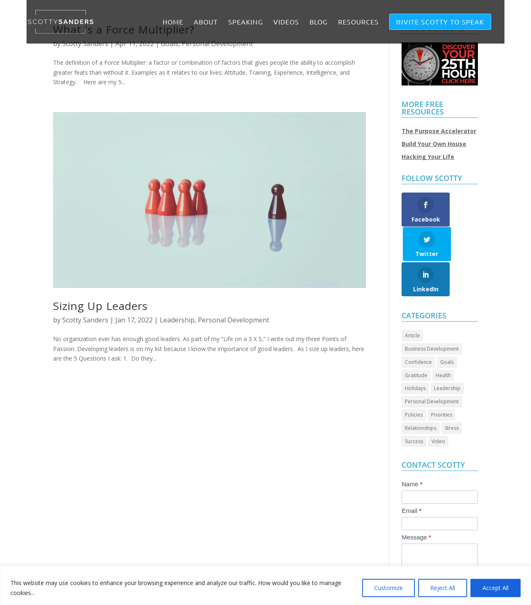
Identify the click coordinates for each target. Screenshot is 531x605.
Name (412, 449)
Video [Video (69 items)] (438, 406)
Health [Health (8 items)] (443, 340)
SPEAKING (245, 22)
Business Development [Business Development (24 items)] (432, 314)
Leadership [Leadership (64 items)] (447, 353)
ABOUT (206, 22)
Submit (420, 562)
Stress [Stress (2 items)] (452, 393)
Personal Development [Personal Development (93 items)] (432, 367)
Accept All (495, 588)
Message (416, 502)
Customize (388, 588)
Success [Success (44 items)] (414, 406)
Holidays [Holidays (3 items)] (415, 353)
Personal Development (217, 43)
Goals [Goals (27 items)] (447, 327)
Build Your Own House (434, 144)
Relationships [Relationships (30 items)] (420, 393)
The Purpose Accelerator (439, 131)
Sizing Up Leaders (100, 305)
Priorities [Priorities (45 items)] (441, 380)
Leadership (177, 319)
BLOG (318, 22)
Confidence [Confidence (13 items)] (418, 327)
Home (173, 22)
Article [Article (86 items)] (412, 301)
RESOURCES (358, 22)
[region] (265, 585)
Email (411, 476)
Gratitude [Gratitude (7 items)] (416, 340)
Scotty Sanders (85, 43)
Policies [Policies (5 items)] (414, 380)
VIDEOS (286, 22)
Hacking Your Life (428, 157)
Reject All (442, 588)
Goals (169, 43)
